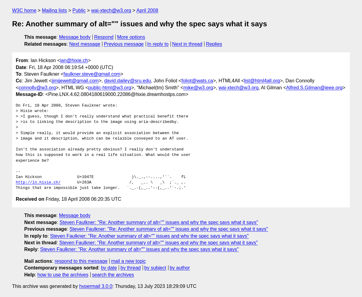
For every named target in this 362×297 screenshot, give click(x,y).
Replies (214, 44)
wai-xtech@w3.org (111, 10)
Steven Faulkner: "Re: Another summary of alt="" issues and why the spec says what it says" (159, 222)
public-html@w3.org (109, 87)
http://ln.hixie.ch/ (38, 182)
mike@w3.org (198, 87)
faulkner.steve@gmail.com (92, 74)
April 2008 (147, 10)
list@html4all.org (262, 80)
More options (131, 37)
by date (109, 267)
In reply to (157, 44)
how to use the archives (63, 274)
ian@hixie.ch (74, 60)
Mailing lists (54, 10)
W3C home (24, 10)
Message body (75, 37)
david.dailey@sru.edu (127, 80)
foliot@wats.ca (197, 80)
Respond (104, 37)
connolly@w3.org (37, 87)
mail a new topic (128, 261)
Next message (84, 44)
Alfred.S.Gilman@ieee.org (314, 87)
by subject (155, 267)
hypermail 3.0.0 (95, 286)
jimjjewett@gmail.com (75, 80)
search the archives (113, 274)
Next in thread (187, 44)
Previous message (124, 44)
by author (180, 267)
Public (79, 10)
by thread (131, 267)
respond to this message (81, 261)
